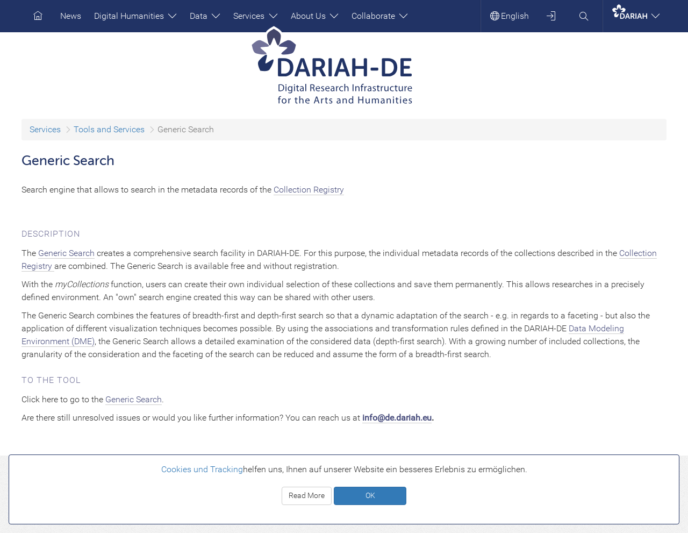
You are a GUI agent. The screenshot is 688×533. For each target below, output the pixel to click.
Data (205, 16)
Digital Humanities (135, 16)
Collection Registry (309, 189)
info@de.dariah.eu (397, 418)
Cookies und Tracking (202, 469)
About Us (315, 16)
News (70, 16)
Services (255, 16)
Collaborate (380, 16)
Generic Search (66, 253)
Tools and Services (109, 129)
